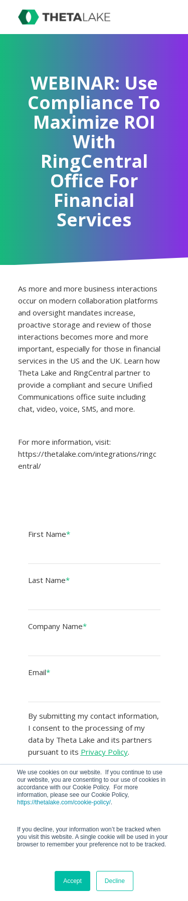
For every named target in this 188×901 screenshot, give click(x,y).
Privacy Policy (104, 752)
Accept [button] (72, 880)
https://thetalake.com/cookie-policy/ (64, 802)
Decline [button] (115, 880)
